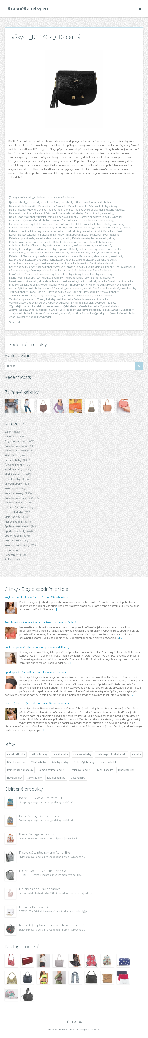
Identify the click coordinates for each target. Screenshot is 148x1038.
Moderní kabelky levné (74, 284)
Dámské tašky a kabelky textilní (27, 217)
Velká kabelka (65, 299)
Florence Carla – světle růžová (39, 889)
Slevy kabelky (91, 292)
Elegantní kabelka (84, 220)
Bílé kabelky (12, 455)
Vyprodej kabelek (83, 302)
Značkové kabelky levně (23, 313)
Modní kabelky (97, 284)
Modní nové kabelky (119, 284)
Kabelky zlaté (92, 256)
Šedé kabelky (12, 479)
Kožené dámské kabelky (101, 259)
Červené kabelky (14, 465)
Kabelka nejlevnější (57, 234)
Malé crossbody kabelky (92, 281)
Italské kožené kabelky (79, 227)
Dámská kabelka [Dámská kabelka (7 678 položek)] (16, 762)
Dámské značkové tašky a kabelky (29, 220)
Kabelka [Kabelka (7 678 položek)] (136, 754)
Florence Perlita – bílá (33, 907)
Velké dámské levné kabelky (91, 299)
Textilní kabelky (103, 295)
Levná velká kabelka (99, 270)
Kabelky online (78, 249)
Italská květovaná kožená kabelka (54, 224)
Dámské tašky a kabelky (99, 213)
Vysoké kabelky (109, 306)
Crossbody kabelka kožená (43, 202)
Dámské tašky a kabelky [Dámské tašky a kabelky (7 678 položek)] (51, 770)
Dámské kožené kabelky (109, 209)
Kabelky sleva (115, 249)
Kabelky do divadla (64, 242)
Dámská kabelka (101, 202)
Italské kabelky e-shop (22, 227)
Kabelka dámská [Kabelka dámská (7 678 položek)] (56, 777)
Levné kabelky (45, 274)
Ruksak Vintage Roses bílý (36, 834)
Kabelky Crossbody (45, 197)
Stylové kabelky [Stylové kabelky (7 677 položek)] (104, 770)
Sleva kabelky (56, 292)
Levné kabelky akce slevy (97, 274)
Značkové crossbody (63, 309)
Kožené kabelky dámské (71, 263)
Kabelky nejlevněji (57, 249)
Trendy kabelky (46, 299)
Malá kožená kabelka (64, 281)
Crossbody (19, 202)
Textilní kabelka (83, 295)
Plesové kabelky (14, 521)
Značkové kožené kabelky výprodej (30, 317)
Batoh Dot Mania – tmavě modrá (41, 798)
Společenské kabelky (17, 526)
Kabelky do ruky (14, 493)
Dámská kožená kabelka (52, 206)
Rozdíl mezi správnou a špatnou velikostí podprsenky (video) (40, 622)
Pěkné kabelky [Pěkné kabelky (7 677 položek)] (38, 762)
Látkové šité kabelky (74, 270)
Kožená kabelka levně (42, 259)
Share (14, 322)
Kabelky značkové (111, 256)
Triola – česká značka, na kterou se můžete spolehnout (37, 703)
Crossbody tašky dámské (75, 202)
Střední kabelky (14, 535)
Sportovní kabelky (15, 531)
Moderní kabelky (50, 284)
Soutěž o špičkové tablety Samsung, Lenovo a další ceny (37, 647)
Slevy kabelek (73, 292)
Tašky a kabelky (46, 295)
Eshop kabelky (104, 220)
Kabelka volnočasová (106, 234)
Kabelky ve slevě (70, 252)
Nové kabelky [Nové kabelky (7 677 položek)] (14, 777)
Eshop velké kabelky (21, 224)
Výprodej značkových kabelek (60, 306)
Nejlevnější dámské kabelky (25, 288)
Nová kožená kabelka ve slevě (101, 288)
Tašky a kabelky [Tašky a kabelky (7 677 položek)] (38, 754)
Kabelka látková (18, 234)
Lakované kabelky (15, 507)
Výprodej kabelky (105, 302)
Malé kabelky (66, 197)
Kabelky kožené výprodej (78, 245)
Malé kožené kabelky (120, 281)
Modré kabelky (13, 474)
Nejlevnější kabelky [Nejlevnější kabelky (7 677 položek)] (84, 762)
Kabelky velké (89, 252)
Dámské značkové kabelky (62, 217)
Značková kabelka (39, 309)
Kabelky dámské (42, 242)
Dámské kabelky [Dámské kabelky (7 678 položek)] (82, 754)
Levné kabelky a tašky (68, 274)
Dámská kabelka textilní (23, 206)
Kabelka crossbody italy (68, 231)
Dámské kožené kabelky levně (27, 213)
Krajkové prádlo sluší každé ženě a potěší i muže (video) (37, 597)
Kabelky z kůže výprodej (42, 256)
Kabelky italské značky (22, 245)
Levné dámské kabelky (22, 274)
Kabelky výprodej (108, 252)
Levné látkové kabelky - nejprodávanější (60, 277)
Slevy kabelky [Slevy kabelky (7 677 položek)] (34, 777)
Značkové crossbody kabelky (94, 309)
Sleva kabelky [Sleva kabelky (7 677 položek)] (78, 777)
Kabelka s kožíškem (81, 234)
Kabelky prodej (97, 249)
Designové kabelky (62, 220)
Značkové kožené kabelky (120, 313)
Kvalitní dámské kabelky (100, 267)
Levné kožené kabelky (22, 277)
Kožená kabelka (18, 259)
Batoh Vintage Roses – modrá (39, 816)
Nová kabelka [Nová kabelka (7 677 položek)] (60, 754)
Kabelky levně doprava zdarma (27, 249)
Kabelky (9, 436)
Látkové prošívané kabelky (45, 270)
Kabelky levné (103, 245)
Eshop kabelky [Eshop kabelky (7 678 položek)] (126, 770)
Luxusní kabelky (14, 512)
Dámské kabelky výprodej (79, 209)
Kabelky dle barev (15, 450)
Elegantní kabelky (23, 197)
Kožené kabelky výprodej (51, 267)
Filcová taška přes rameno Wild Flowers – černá (51, 925)
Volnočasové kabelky (17, 545)
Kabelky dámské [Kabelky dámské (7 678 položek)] (16, 754)
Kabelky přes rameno (17, 498)
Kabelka (47, 231)
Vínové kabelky (14, 483)
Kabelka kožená (112, 231)
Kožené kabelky (46, 263)
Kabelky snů (34, 252)
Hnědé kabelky (13, 469)
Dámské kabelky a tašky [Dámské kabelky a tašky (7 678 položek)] (20, 770)
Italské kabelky (84, 224)
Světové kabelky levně (22, 295)
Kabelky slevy (17, 252)
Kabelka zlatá (44, 238)
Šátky (8, 559)
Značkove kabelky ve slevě (54, 313)
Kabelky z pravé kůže (70, 256)
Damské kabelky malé (50, 209)
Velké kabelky (13, 540)
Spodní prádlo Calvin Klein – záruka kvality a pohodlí (35, 672)
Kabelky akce (106, 238)
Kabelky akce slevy (20, 242)
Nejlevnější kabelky (54, 288)
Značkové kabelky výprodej (87, 313)
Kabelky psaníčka (15, 502)
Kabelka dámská (92, 231)
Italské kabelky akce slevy (109, 224)
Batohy (9, 431)
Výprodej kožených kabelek (25, 306)
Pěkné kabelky (19, 292)
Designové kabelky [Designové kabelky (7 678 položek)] (80, 770)
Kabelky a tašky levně (85, 238)
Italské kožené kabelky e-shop (112, 227)
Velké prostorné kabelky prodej (27, 302)
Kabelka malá (37, 234)
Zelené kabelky (14, 488)
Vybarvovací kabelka (59, 302)
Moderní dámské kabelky (24, 284)
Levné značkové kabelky (99, 277)
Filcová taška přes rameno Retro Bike (44, 852)
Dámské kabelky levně (22, 209)
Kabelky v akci (50, 252)
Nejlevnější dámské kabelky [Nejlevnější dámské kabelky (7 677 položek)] (112, 754)
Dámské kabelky (78, 206)
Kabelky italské (105, 242)
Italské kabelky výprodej (51, 227)
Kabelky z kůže (18, 256)
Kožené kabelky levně (100, 263)
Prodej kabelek (37, 292)
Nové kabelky (128, 288)
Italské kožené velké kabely (25, 231)
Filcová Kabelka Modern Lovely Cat (43, 871)
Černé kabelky (13, 460)
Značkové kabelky (123, 309)
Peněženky (11, 554)
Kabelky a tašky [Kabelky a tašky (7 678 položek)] (60, 762)
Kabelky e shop (86, 242)
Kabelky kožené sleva (50, 245)
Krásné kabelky (76, 267)
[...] (58, 609)
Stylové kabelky (109, 292)
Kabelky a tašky (62, 238)
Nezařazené (12, 550)
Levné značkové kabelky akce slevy (30, 281)
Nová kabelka (74, 288)
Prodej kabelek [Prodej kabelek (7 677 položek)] (108, 762)
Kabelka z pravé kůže (21, 238)
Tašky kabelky (64, 295)
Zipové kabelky (18, 309)
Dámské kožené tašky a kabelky (65, 213)
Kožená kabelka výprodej (71, 259)
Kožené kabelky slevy (22, 267)
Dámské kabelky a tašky (103, 206)
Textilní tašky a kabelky (22, 299)
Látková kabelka (125, 267)
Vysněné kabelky (89, 306)
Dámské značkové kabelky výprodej (101, 217)
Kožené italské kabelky (22, 263)
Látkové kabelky (18, 270)
